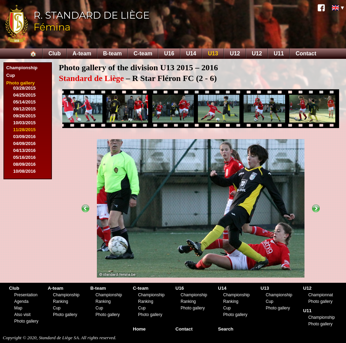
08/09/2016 (24, 164)
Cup (10, 75)
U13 (213, 53)
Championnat (320, 294)
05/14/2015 (24, 102)
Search (225, 329)
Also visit (22, 314)
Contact (305, 53)
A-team (82, 53)
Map (18, 308)
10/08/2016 (24, 171)
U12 (235, 53)
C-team (143, 53)
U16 (169, 53)
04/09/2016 (24, 143)
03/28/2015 (24, 88)
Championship (21, 67)
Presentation (25, 294)
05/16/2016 (24, 157)
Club (54, 53)
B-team (112, 53)
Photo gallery (20, 82)
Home (139, 329)
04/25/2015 (24, 95)
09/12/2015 (24, 108)
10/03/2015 (24, 122)
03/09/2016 (24, 136)
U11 (279, 53)
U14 (191, 53)
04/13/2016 (24, 150)
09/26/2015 (24, 115)
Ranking (60, 301)
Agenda (21, 301)
